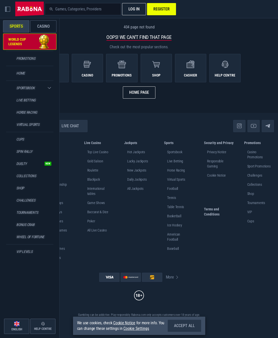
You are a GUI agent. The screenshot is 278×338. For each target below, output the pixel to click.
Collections (254, 184)
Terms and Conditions (212, 211)
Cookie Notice (216, 175)
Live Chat (67, 126)
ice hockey (174, 225)
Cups (250, 221)
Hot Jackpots (136, 152)
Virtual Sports (176, 179)
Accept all (184, 325)
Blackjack (93, 179)
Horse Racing (176, 170)
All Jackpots (135, 189)
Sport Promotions (259, 166)
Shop (250, 194)
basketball (174, 216)
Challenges (254, 175)
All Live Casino (97, 230)
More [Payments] (172, 277)
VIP (249, 212)
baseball (173, 249)
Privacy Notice (216, 152)
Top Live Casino (97, 152)
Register (161, 9)
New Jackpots (136, 170)
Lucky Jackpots (137, 161)
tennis (171, 198)
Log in (134, 9)
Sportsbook (174, 152)
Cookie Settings (136, 328)
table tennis (175, 207)
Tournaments (256, 203)
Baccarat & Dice (97, 212)
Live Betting (175, 161)
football (172, 189)
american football (173, 236)
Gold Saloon (95, 161)
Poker (91, 221)
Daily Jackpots (137, 179)
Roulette (92, 170)
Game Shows (96, 203)
